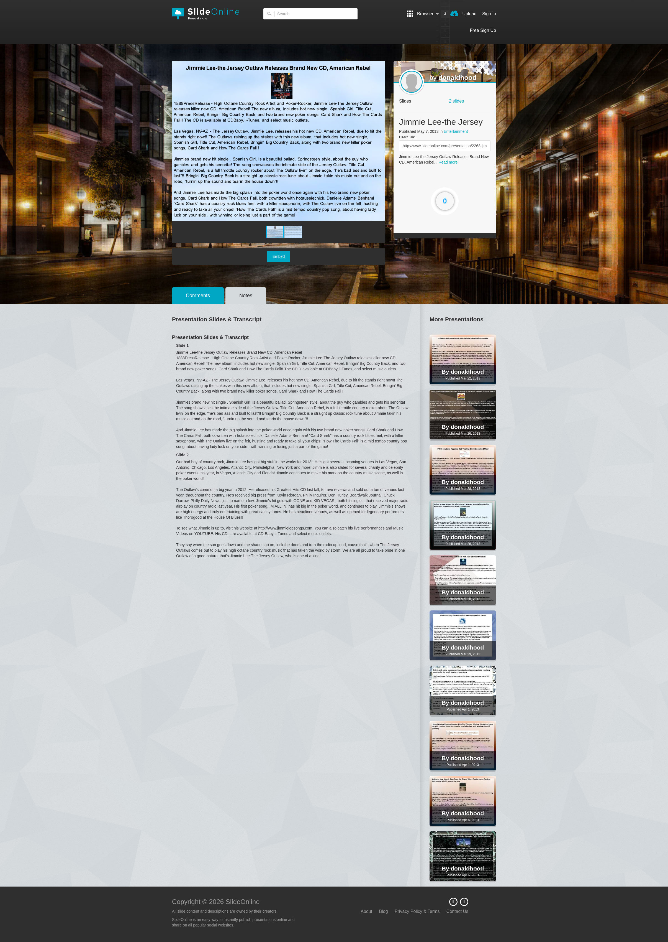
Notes (245, 295)
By (446, 371)
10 (446, 52)
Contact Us (457, 911)
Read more (448, 162)
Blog (383, 911)
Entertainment (456, 131)
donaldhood (457, 77)
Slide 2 (182, 455)
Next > (449, 58)
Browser (423, 14)
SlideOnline (209, 14)
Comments (198, 295)
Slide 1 (182, 345)
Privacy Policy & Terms (417, 911)
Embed (279, 256)
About (366, 911)
